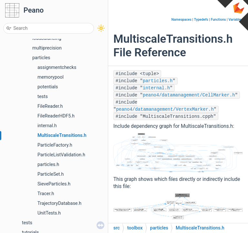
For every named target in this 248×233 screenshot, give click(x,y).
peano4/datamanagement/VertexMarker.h (164, 109)
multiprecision (47, 48)
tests (42, 96)
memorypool (50, 77)
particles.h (48, 164)
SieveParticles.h (53, 184)
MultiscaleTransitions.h (62, 135)
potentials (47, 87)
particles (41, 58)
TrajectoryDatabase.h (59, 203)
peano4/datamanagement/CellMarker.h (189, 95)
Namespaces (181, 19)
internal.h (47, 125)
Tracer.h (45, 193)
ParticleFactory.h (54, 145)
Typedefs (201, 19)
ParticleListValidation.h (61, 155)
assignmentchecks (56, 67)
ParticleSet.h (50, 174)
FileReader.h (50, 106)
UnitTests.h (49, 213)
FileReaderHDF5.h (56, 116)
